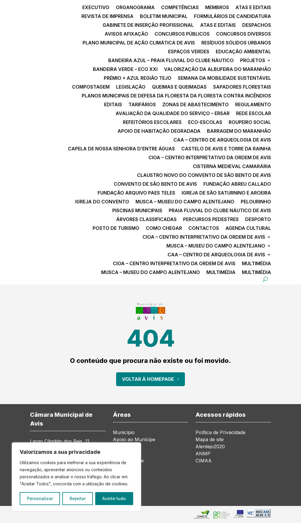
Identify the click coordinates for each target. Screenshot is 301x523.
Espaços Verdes (188, 51)
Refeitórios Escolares (152, 122)
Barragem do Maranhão (239, 131)
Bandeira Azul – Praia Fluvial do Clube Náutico (171, 60)
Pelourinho (256, 202)
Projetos (252, 60)
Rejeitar (78, 498)
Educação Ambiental (243, 51)
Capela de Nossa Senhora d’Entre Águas (121, 149)
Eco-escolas (205, 122)
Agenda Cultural (248, 228)
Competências (180, 7)
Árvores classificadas (146, 219)
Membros (217, 7)
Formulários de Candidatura (232, 16)
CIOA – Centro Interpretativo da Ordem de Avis (209, 157)
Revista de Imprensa (107, 16)
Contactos (203, 228)
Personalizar (40, 498)
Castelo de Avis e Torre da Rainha (226, 149)
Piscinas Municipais (137, 210)
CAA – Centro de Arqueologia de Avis (222, 140)
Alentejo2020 (210, 446)
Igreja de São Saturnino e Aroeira (226, 193)
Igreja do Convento (102, 202)
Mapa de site (209, 439)
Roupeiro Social (250, 122)
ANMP (202, 453)
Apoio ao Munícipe (134, 439)
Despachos (256, 25)
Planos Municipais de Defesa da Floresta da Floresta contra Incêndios (176, 96)
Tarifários (142, 104)
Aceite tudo (114, 498)
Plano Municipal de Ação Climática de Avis (139, 43)
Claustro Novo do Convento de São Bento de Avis (204, 175)
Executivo (95, 7)
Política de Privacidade (220, 432)
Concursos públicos (182, 34)
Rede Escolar (253, 113)
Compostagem (91, 87)
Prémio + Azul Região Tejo (137, 78)
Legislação (131, 87)
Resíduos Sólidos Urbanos (236, 43)
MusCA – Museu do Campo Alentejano (185, 202)
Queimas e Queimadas (179, 87)
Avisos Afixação (126, 34)
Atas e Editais (253, 7)
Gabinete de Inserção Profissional (148, 25)
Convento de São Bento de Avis (155, 184)
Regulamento (253, 104)
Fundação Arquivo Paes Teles (136, 193)
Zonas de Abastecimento (195, 104)
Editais (113, 104)
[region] (76, 476)
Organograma (135, 7)
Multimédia (256, 263)
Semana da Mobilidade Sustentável (224, 78)
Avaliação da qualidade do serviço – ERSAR (173, 113)
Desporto (258, 219)
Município (124, 432)
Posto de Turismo (116, 228)
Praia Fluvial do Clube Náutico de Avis (220, 210)
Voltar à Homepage (148, 379)
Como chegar (164, 228)
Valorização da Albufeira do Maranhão (217, 69)
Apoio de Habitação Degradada (159, 131)
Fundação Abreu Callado (237, 184)
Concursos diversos (243, 34)
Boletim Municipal (164, 16)
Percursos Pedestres (211, 219)
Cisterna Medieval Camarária (232, 166)
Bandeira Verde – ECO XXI (125, 69)
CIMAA (203, 461)
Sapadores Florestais (242, 87)
